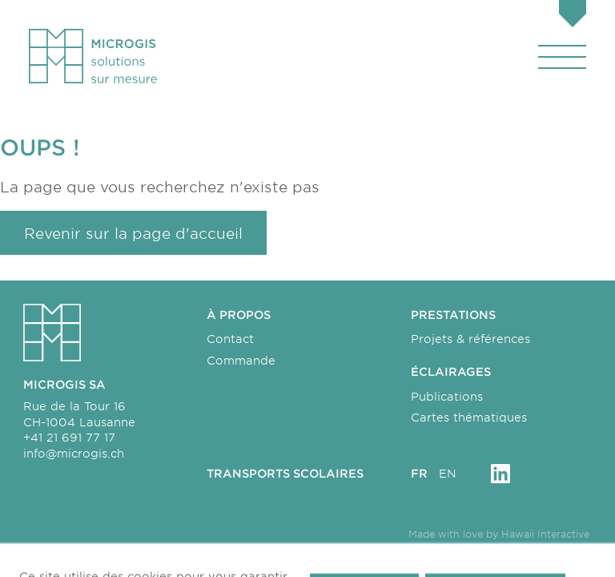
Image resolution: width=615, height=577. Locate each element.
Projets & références (470, 338)
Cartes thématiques (469, 417)
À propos (239, 314)
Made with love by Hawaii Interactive (498, 533)
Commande (241, 360)
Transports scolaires (285, 473)
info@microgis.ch (73, 453)
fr (419, 473)
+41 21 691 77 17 (69, 437)
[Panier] (572, 15)
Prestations (453, 314)
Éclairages (451, 371)
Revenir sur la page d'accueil (133, 233)
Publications (447, 396)
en (447, 473)
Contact (230, 338)
